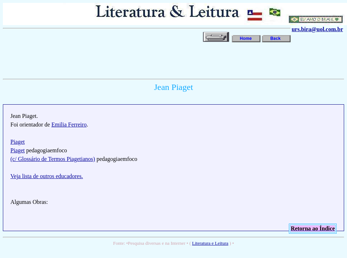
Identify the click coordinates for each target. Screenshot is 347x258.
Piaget (17, 142)
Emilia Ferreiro (68, 124)
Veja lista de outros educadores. (46, 176)
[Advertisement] (133, 60)
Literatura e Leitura (210, 243)
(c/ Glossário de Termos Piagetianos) (52, 159)
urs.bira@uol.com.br (317, 29)
